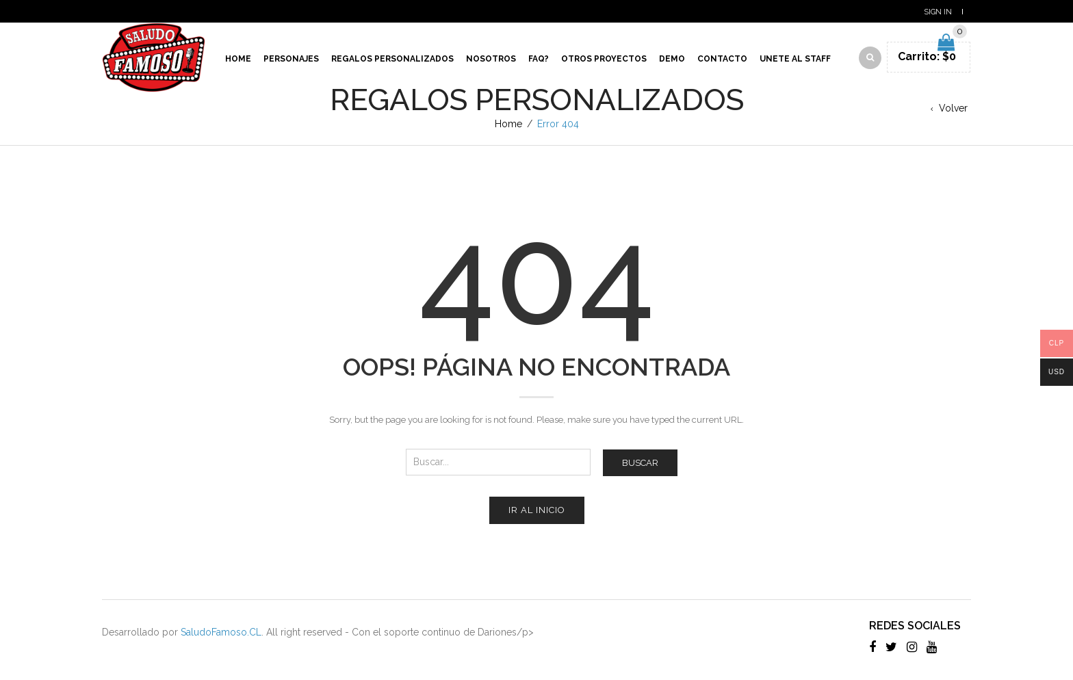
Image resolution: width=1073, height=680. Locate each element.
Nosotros (491, 59)
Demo (672, 59)
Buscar (640, 463)
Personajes (291, 59)
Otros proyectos (604, 59)
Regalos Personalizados (392, 59)
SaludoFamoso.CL (221, 632)
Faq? (538, 59)
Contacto (722, 59)
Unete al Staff (795, 59)
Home (238, 59)
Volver (953, 108)
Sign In (938, 12)
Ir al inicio (536, 510)
